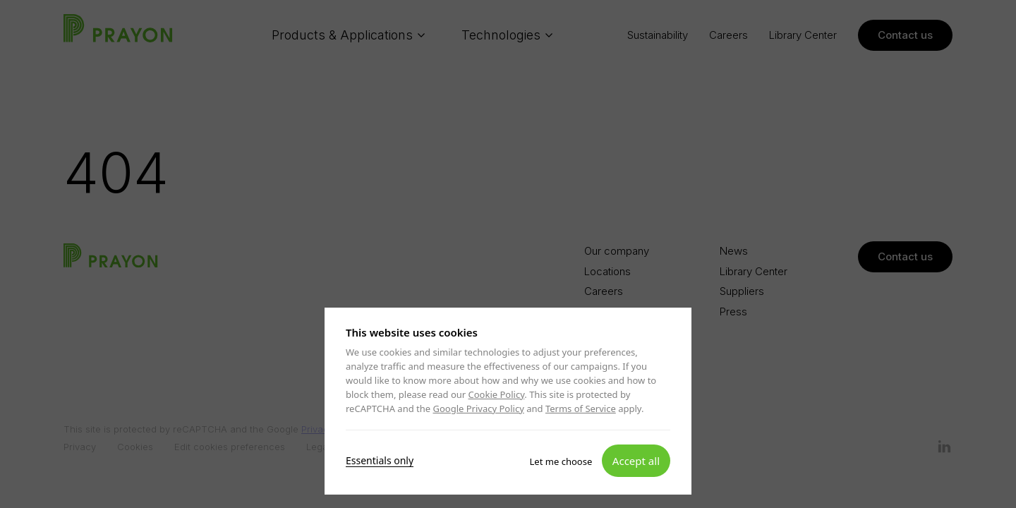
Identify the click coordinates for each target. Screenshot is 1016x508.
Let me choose (561, 460)
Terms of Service (580, 408)
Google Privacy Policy (478, 408)
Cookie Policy (496, 394)
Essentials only (379, 460)
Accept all (636, 460)
